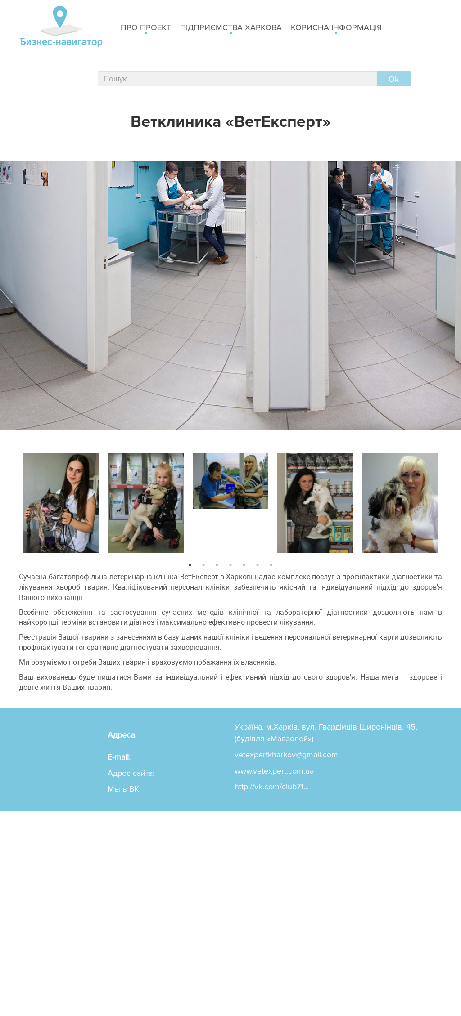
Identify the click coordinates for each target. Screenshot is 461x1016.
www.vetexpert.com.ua (274, 771)
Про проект (146, 28)
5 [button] (244, 564)
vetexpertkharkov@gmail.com (286, 755)
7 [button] (271, 564)
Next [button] (448, 501)
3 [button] (216, 564)
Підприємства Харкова (231, 28)
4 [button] (230, 564)
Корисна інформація (336, 28)
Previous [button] (12, 501)
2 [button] (203, 564)
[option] (61, 501)
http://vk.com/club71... (272, 787)
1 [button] (189, 564)
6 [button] (257, 564)
